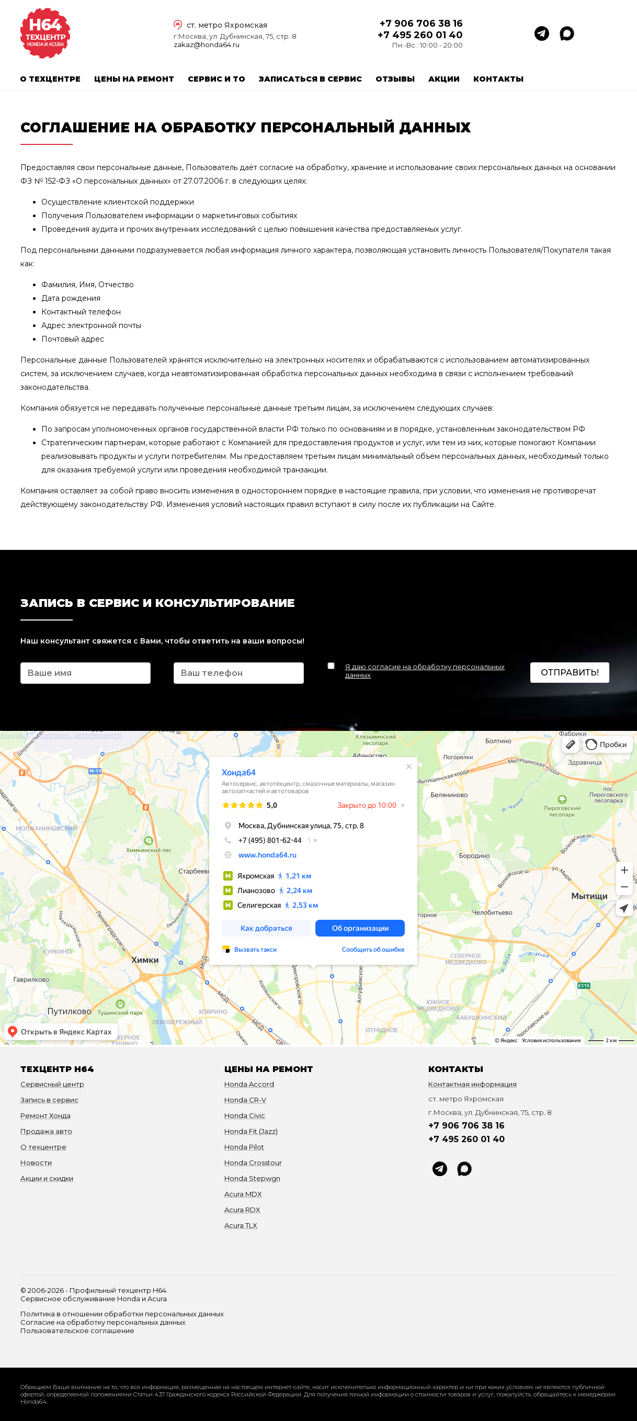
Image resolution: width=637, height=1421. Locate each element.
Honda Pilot (244, 1147)
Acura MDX (243, 1194)
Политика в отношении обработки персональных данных (122, 1314)
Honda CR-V (245, 1100)
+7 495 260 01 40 (420, 35)
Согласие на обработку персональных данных (103, 1322)
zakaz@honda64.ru (207, 44)
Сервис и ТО (216, 79)
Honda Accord (249, 1084)
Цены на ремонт (134, 79)
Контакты (498, 79)
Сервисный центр (52, 1084)
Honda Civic (244, 1115)
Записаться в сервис (310, 79)
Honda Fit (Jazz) (251, 1131)
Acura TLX (240, 1225)
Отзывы (395, 79)
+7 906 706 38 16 (421, 23)
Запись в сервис (49, 1100)
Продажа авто (46, 1131)
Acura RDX (242, 1209)
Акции (444, 79)
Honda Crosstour (253, 1162)
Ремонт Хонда (45, 1115)
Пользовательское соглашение (77, 1330)
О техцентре (50, 79)
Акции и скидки (46, 1178)
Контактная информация (472, 1084)
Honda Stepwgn (252, 1178)
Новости (36, 1162)
